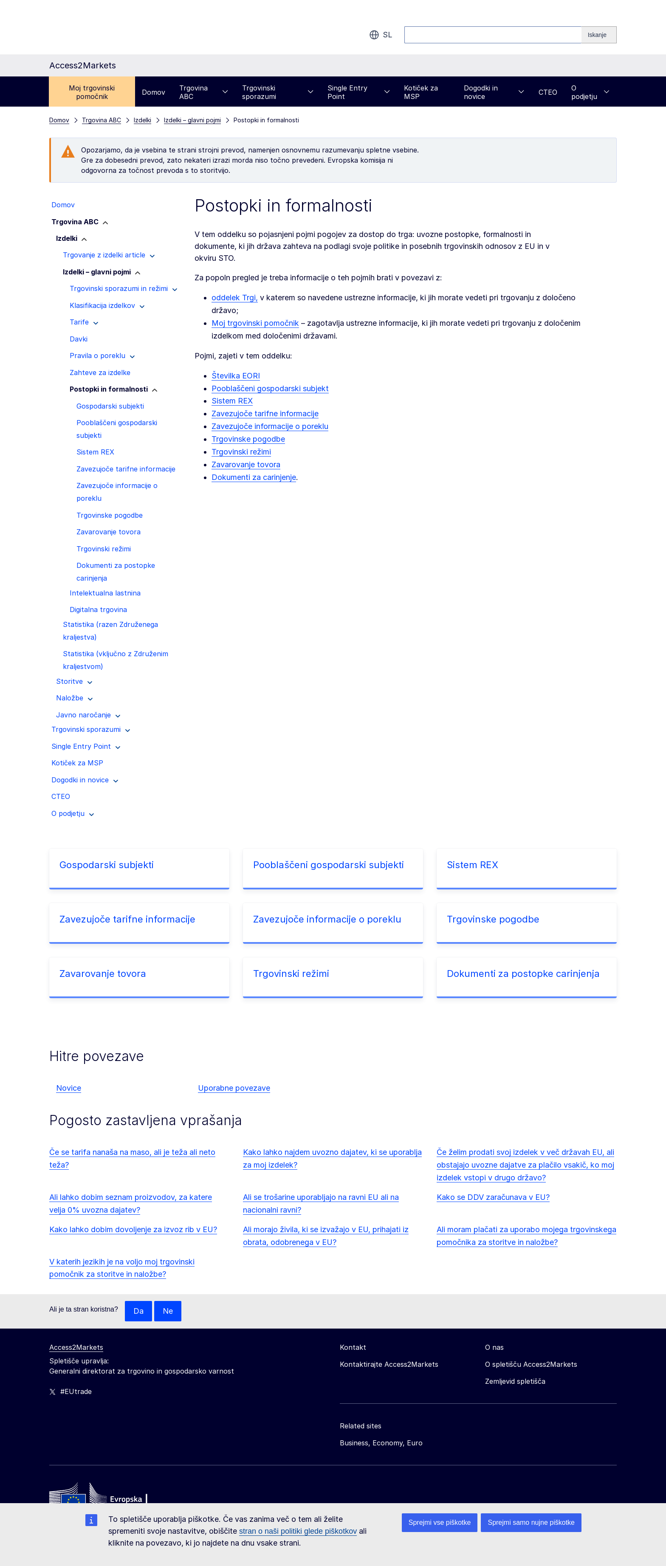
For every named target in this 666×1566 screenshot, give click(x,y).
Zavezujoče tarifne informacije (265, 413)
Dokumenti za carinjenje (254, 477)
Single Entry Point (358, 92)
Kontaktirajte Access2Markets (389, 1364)
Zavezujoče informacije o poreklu (270, 426)
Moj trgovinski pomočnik (92, 92)
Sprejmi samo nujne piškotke (531, 1522)
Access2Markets (76, 1347)
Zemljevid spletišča (515, 1381)
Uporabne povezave (234, 1088)
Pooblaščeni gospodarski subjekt (270, 388)
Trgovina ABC (203, 92)
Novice (68, 1088)
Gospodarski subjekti (106, 864)
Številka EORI (236, 375)
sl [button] (380, 35)
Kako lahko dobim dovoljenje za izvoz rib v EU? (133, 1229)
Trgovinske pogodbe (248, 439)
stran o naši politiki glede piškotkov (298, 1531)
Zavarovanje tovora (246, 464)
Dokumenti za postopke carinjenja (523, 973)
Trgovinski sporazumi (277, 92)
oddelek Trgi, (235, 297)
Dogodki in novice (494, 92)
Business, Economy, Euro (381, 1443)
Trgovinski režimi (241, 451)
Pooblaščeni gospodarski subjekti (328, 864)
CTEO (548, 92)
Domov (153, 92)
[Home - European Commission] (110, 1498)
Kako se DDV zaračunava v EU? (493, 1197)
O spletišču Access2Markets (531, 1364)
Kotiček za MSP (421, 92)
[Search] (599, 34)
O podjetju (590, 92)
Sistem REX (232, 400)
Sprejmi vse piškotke (440, 1522)
